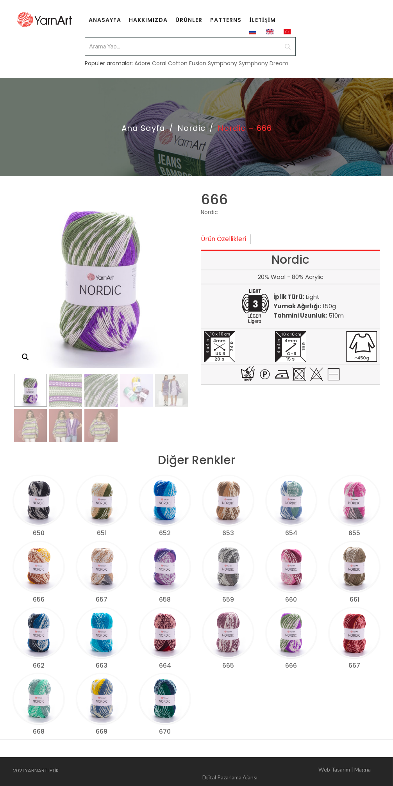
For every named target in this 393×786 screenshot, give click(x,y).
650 (39, 533)
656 (39, 599)
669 (101, 731)
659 (228, 599)
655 (354, 533)
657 (101, 599)
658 (165, 599)
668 (39, 731)
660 (291, 599)
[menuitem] (105, 19)
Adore (142, 63)
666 (291, 665)
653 (228, 533)
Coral (159, 63)
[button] (25, 357)
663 (101, 665)
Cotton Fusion (187, 63)
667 (354, 665)
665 (228, 665)
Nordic (191, 128)
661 (354, 599)
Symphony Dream (263, 63)
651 (102, 533)
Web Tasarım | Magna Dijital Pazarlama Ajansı (286, 771)
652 (165, 533)
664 (165, 665)
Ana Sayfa (143, 128)
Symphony (222, 63)
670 (165, 731)
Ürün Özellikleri (223, 238)
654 (291, 533)
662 (39, 665)
